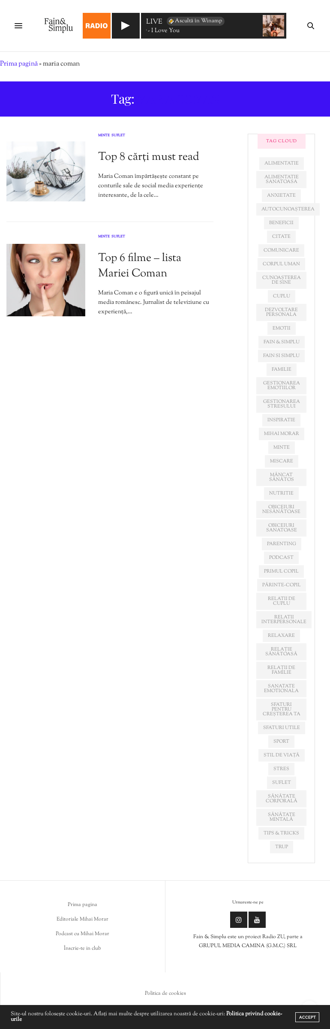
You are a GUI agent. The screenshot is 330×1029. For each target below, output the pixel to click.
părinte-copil (281, 585)
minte (281, 447)
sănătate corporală (281, 798)
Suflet (118, 136)
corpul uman (281, 264)
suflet (281, 782)
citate (281, 236)
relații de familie (281, 670)
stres (281, 768)
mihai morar (281, 433)
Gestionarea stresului (281, 404)
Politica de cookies (165, 993)
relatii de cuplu (281, 601)
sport (281, 741)
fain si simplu (281, 355)
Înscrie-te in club (82, 948)
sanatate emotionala (281, 688)
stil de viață (282, 755)
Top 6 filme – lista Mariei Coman (139, 266)
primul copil (281, 571)
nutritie (281, 493)
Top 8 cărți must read (148, 157)
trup (281, 846)
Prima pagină (19, 64)
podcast (281, 557)
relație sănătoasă (281, 651)
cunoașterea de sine (281, 280)
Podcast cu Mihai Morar (82, 934)
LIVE (154, 22)
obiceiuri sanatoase (281, 528)
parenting (281, 543)
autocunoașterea (288, 209)
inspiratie (281, 420)
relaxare (281, 635)
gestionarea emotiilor (281, 385)
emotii (282, 328)
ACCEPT (307, 1017)
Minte (104, 136)
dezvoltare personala (281, 312)
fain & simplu (282, 342)
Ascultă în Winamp (195, 21)
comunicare (281, 250)
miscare (281, 461)
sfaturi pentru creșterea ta (281, 709)
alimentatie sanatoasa (281, 179)
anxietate (281, 195)
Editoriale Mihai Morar (82, 919)
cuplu (281, 296)
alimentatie (281, 163)
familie (281, 369)
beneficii (281, 222)
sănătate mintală (281, 817)
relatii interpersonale (283, 619)
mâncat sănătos (281, 477)
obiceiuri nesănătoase (281, 509)
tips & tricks (281, 833)
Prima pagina (82, 905)
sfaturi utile (281, 727)
